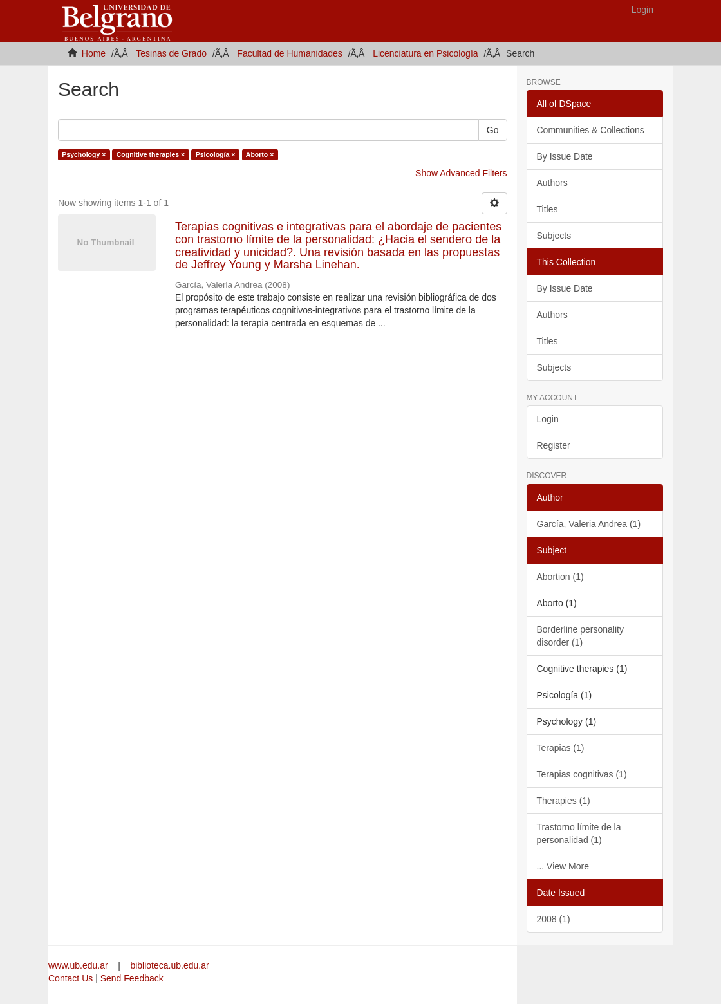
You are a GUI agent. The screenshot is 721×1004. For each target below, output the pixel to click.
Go (493, 130)
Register (553, 445)
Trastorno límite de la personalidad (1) (579, 833)
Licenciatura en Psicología (425, 53)
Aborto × (260, 154)
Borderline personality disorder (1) (580, 635)
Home (94, 53)
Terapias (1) (561, 748)
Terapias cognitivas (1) (582, 774)
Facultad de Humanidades (289, 53)
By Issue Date (565, 156)
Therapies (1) (563, 800)
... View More (563, 866)
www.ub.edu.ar (79, 965)
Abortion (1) (560, 577)
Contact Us (70, 978)
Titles (547, 209)
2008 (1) (553, 919)
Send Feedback (132, 978)
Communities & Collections (590, 130)
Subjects (554, 235)
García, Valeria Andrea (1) (589, 524)
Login (548, 419)
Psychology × (84, 154)
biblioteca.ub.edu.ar (169, 965)
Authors (552, 183)
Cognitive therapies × (151, 154)
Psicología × (216, 154)
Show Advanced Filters (461, 173)
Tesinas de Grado (171, 53)
